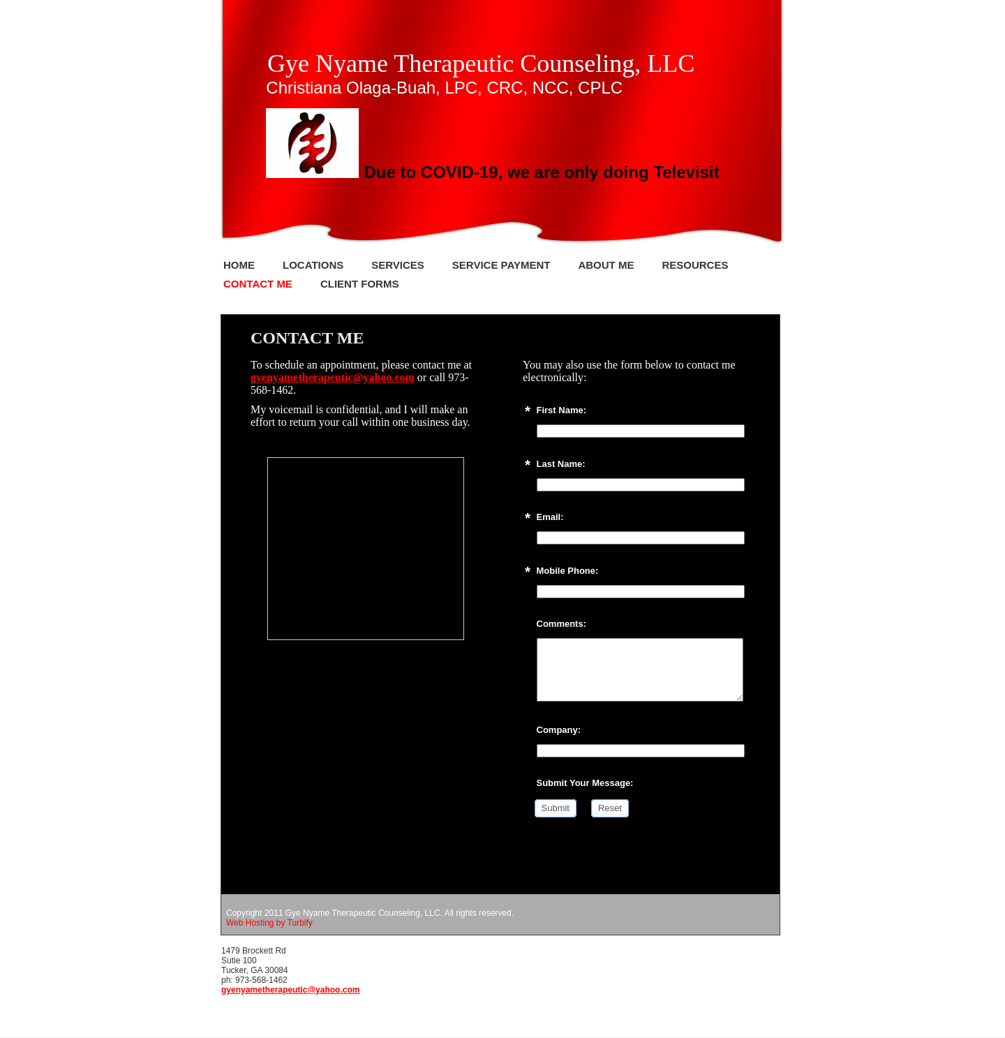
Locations (313, 265)
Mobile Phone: (568, 570)
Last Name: (561, 464)
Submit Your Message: (585, 783)
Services (397, 265)
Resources (695, 265)
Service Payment (501, 265)
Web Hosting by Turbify (269, 923)
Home (239, 265)
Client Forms (359, 284)
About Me (606, 265)
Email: (550, 517)
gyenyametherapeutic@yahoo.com (333, 377)
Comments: (562, 623)
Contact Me (257, 284)
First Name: (562, 410)
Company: (559, 730)
